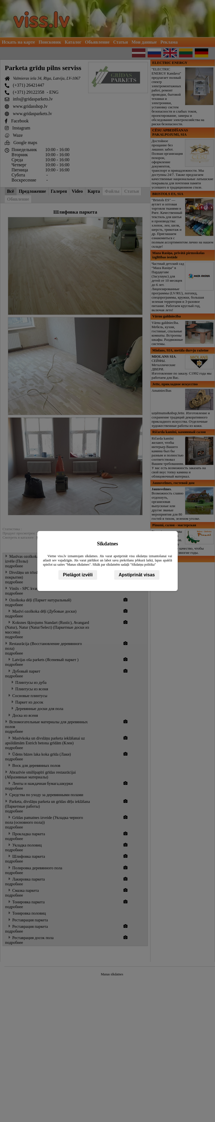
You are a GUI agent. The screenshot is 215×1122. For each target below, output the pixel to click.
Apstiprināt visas (137, 574)
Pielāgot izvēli (78, 574)
